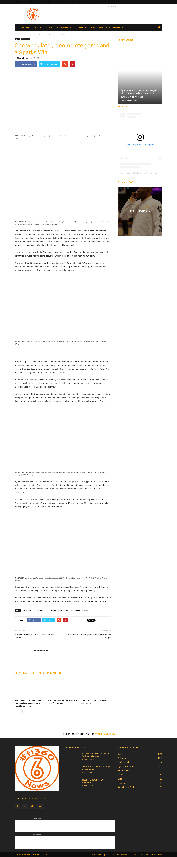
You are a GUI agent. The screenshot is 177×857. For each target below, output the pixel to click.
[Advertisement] (112, 14)
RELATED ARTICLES (25, 673)
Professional (25, 39)
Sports (68, 2)
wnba (86, 610)
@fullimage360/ (105, 734)
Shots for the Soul (126, 787)
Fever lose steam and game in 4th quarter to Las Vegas (89, 636)
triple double (76, 610)
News (74, 2)
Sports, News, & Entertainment (108, 2)
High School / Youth (126, 766)
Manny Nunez (23, 58)
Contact (93, 2)
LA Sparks (64, 610)
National (121, 783)
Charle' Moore (126, 100)
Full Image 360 (125, 182)
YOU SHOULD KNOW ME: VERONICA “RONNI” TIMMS (35, 636)
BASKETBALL (27, 610)
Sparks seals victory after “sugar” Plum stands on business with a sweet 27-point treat (28, 703)
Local (120, 778)
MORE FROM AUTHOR (50, 673)
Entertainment (83, 2)
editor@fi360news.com (35, 798)
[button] (159, 27)
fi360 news (53, 610)
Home (17, 35)
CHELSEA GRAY (41, 610)
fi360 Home (60, 2)
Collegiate (122, 758)
